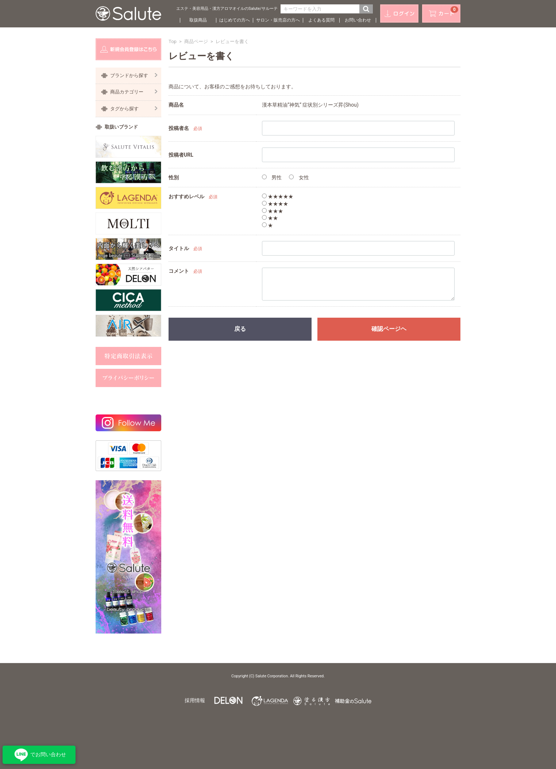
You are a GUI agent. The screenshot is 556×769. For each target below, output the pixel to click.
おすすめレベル (186, 196)
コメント (179, 271)
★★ (270, 218)
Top (173, 41)
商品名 (176, 105)
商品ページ (196, 41)
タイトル (179, 248)
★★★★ (275, 204)
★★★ (272, 211)
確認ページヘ (388, 328)
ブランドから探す (134, 75)
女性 (299, 177)
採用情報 (195, 700)
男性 (272, 177)
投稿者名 (179, 128)
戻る (240, 328)
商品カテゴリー (134, 92)
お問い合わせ (358, 20)
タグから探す (134, 108)
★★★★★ (277, 196)
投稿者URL (181, 155)
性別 (174, 177)
